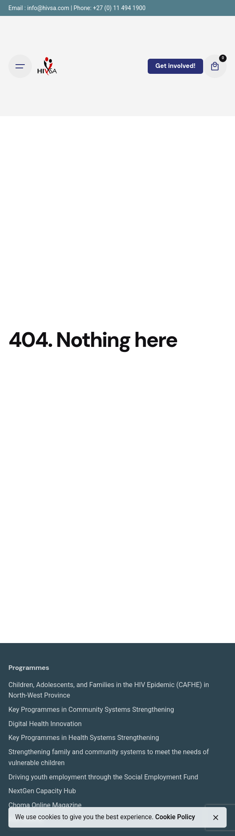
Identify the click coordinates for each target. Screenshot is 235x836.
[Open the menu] (20, 66)
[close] (215, 817)
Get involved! (175, 66)
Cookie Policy (175, 817)
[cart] (215, 66)
